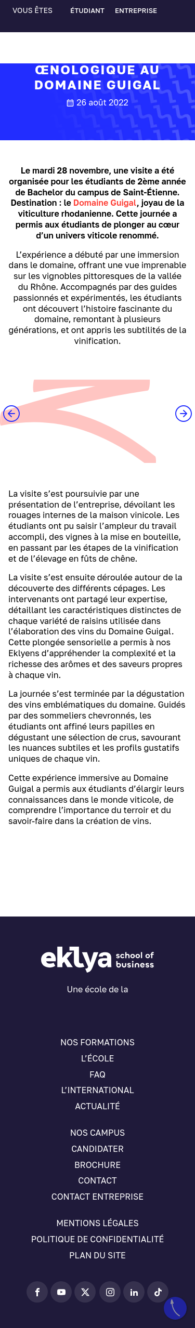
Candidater (97, 1149)
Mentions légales (97, 1223)
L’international (97, 1090)
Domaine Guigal (105, 202)
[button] (11, 413)
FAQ (97, 1074)
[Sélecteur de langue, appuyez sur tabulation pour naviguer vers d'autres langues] (36, 26)
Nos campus (97, 1132)
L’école (97, 1058)
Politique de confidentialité (97, 1239)
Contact (97, 1180)
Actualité (97, 1106)
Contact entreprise (97, 1196)
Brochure (97, 1165)
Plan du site (97, 1255)
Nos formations (97, 1042)
